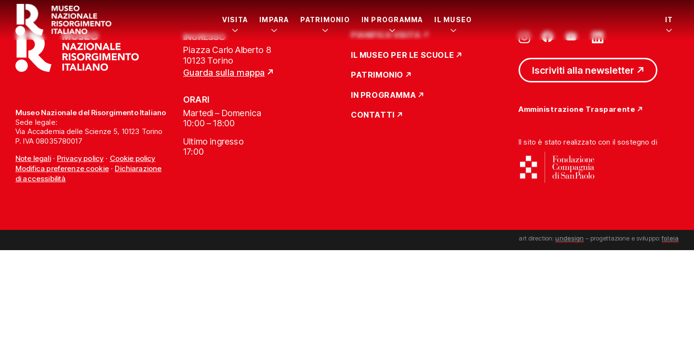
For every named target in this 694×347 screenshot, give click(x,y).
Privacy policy (80, 158)
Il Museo (453, 19)
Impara (274, 19)
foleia (670, 238)
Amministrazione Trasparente (577, 110)
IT (669, 19)
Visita (235, 19)
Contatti (373, 115)
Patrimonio (324, 19)
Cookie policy (133, 158)
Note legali (33, 158)
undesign (569, 238)
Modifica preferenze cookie (62, 168)
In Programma (392, 19)
